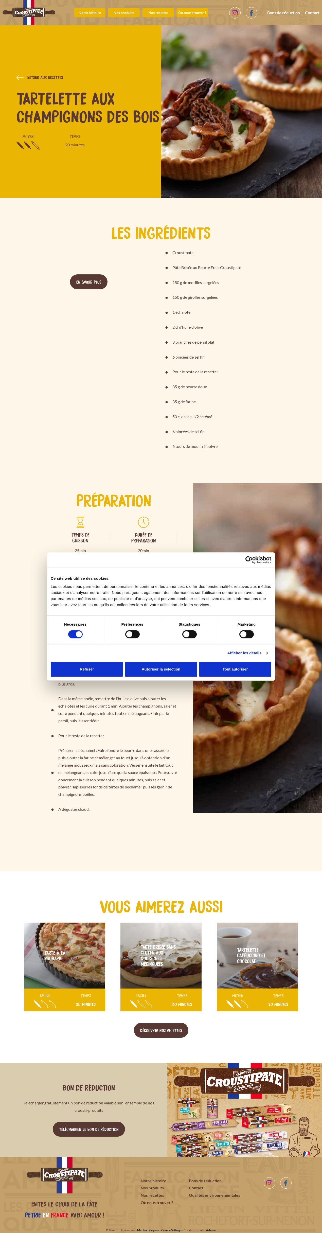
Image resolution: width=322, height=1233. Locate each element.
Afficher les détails (244, 653)
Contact (312, 12)
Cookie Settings (171, 1230)
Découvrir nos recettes (161, 1030)
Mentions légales (148, 1230)
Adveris (211, 1230)
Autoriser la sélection (161, 669)
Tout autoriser (235, 669)
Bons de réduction (283, 12)
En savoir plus (88, 282)
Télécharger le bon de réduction (89, 1129)
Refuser (87, 669)
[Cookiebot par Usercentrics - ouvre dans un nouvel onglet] (249, 560)
